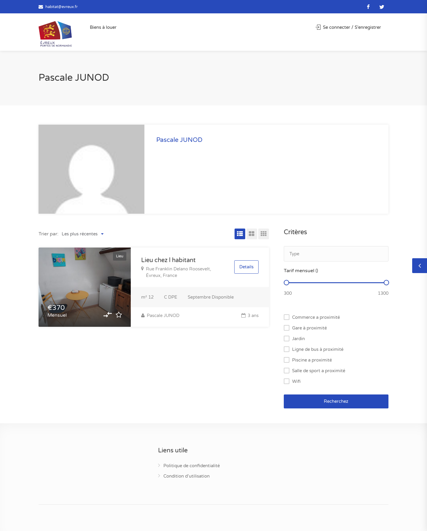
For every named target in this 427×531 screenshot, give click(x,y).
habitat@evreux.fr (61, 6)
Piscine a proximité (312, 360)
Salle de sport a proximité (318, 370)
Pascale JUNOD (160, 315)
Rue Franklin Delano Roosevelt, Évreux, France (176, 272)
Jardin (298, 338)
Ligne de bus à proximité (317, 349)
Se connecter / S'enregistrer (348, 27)
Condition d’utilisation (186, 476)
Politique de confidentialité (191, 465)
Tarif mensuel (301, 271)
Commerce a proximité (316, 317)
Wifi (296, 381)
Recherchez (336, 401)
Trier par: (48, 234)
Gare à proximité (309, 328)
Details (246, 267)
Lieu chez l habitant (168, 260)
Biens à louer (103, 27)
